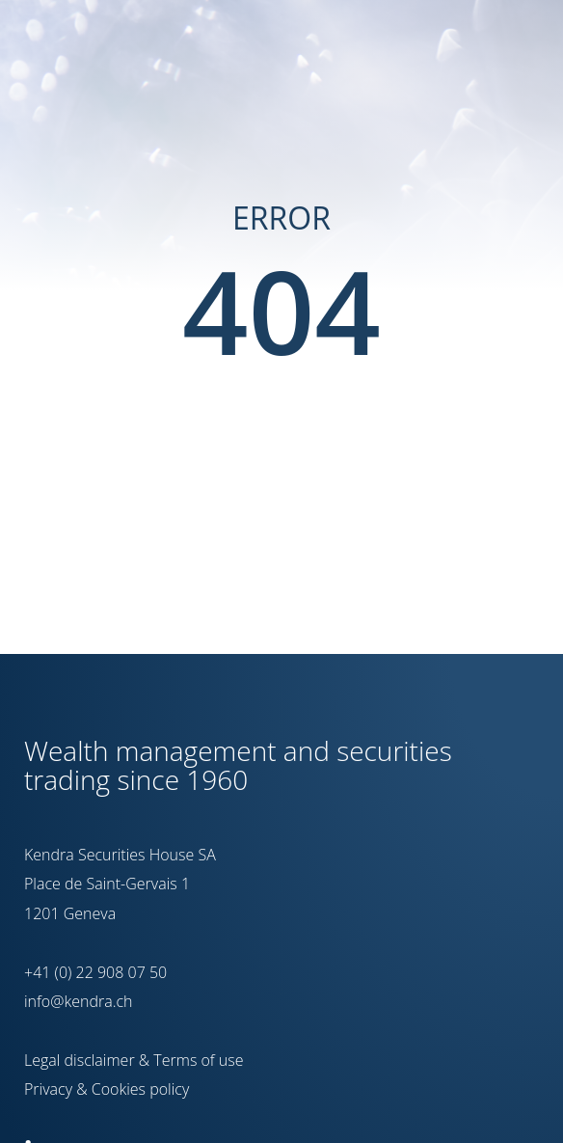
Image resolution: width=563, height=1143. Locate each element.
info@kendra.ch (78, 1001)
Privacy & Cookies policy (106, 1089)
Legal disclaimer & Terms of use (134, 1060)
